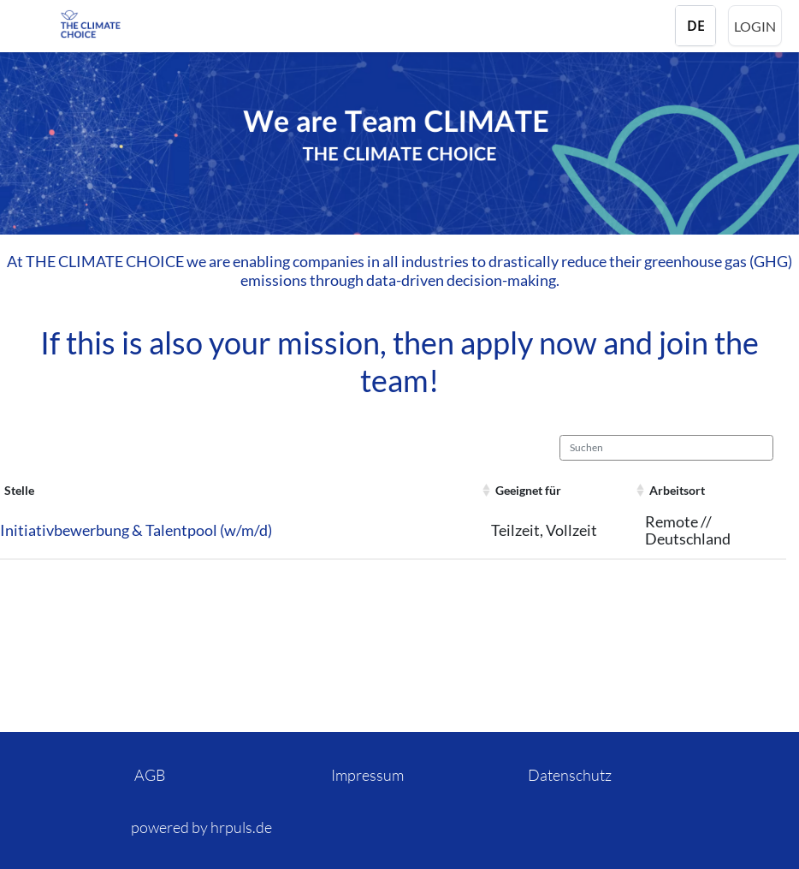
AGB (150, 774)
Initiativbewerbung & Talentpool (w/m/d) (136, 530)
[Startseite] (128, 24)
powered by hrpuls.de (201, 827)
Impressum (367, 774)
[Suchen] (666, 448)
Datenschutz (570, 774)
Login (755, 26)
